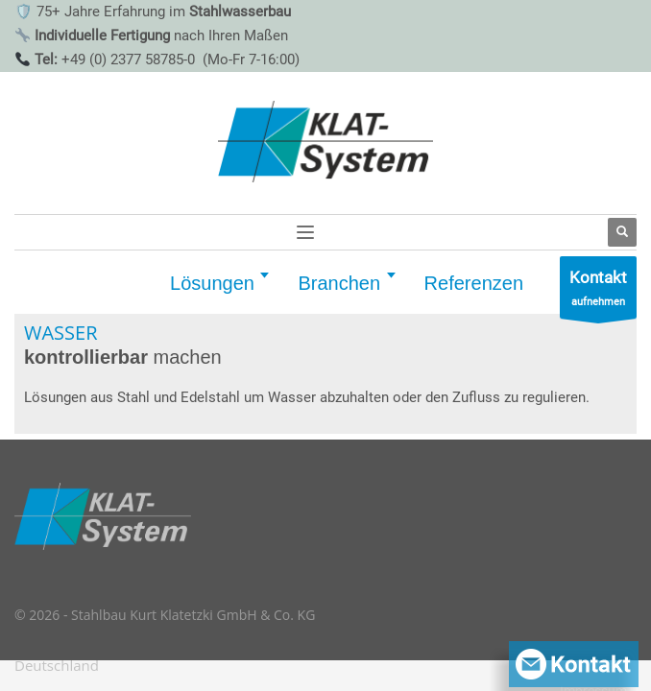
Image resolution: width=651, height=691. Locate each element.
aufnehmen (598, 292)
